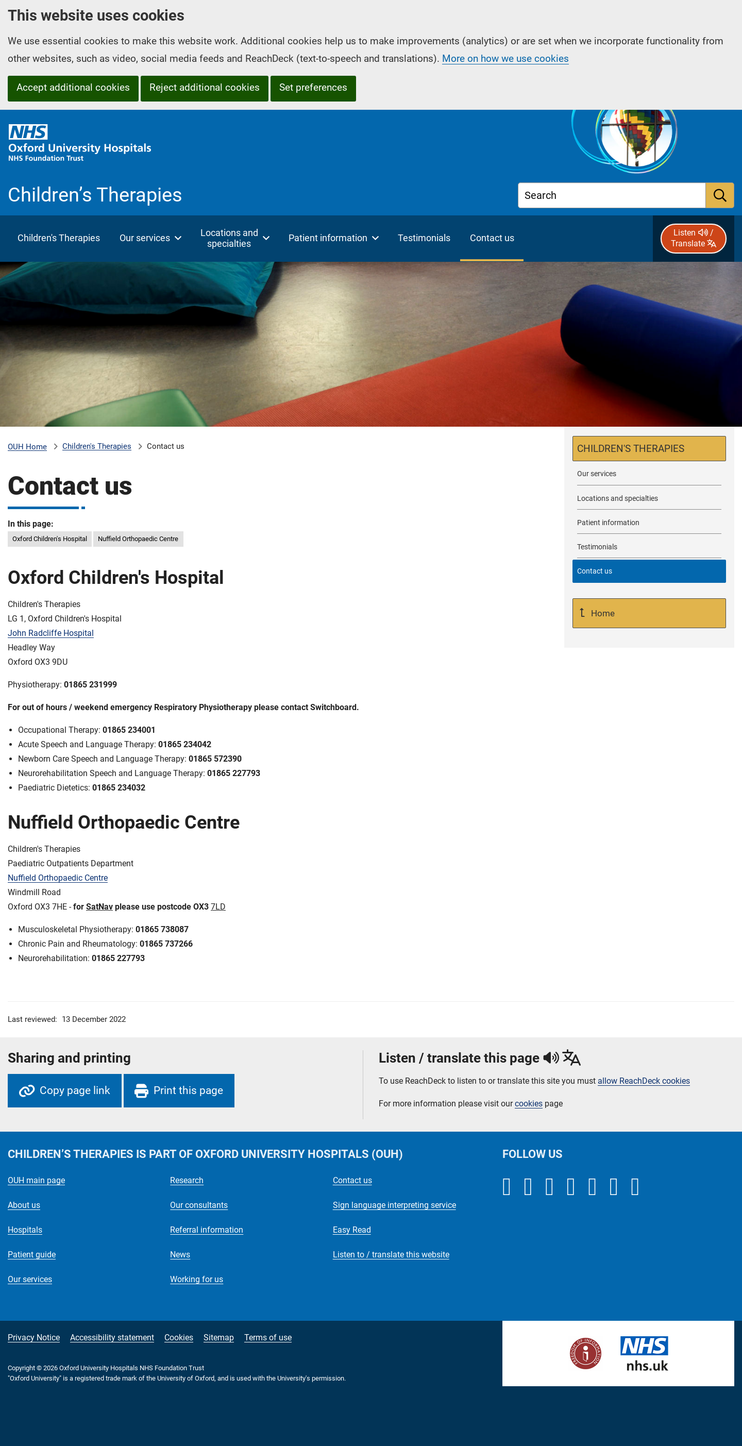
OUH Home (27, 446)
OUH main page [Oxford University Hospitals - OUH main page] (36, 1180)
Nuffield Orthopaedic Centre (58, 878)
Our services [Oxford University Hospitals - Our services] (30, 1279)
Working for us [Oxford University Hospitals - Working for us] (196, 1279)
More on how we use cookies (505, 58)
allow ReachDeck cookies (644, 1081)
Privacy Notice (34, 1337)
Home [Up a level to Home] (602, 613)
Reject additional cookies (204, 87)
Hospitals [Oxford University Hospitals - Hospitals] (25, 1230)
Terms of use (268, 1337)
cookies (529, 1103)
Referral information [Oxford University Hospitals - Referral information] (206, 1230)
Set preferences (313, 87)
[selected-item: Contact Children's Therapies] (649, 571)
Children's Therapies (96, 446)
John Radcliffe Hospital (51, 633)
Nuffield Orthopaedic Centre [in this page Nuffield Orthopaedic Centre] (138, 539)
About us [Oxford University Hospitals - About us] (24, 1205)
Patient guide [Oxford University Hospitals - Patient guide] (32, 1254)
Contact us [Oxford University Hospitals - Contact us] (352, 1180)
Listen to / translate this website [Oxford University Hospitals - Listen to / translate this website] (391, 1254)
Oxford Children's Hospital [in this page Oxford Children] (49, 539)
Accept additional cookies (73, 87)
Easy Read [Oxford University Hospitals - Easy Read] (352, 1230)
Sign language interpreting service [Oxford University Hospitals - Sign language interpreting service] (394, 1205)
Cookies (178, 1337)
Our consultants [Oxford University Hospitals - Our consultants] (199, 1205)
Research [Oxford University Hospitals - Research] (187, 1180)
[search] (720, 195)
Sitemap (219, 1337)
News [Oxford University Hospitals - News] (180, 1254)
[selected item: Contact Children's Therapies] (492, 238)
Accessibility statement (112, 1337)
